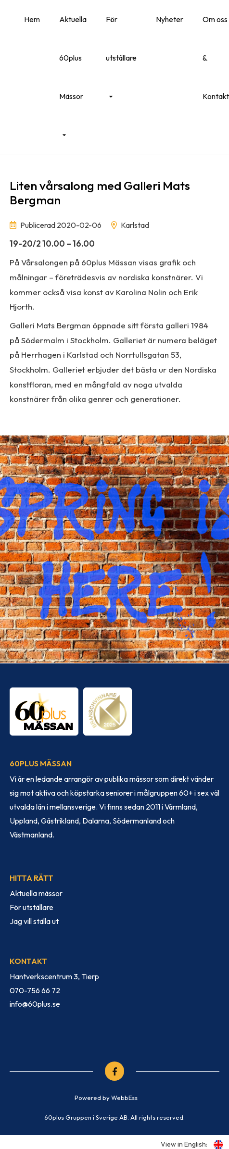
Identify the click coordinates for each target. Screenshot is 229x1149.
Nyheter (169, 19)
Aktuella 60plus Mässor (73, 57)
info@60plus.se (35, 1004)
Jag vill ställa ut (34, 921)
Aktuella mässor (36, 893)
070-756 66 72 (35, 990)
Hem (32, 19)
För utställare (121, 38)
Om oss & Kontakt (216, 57)
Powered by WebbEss (106, 1097)
